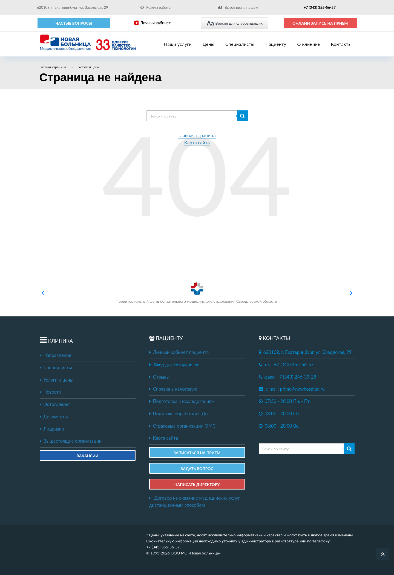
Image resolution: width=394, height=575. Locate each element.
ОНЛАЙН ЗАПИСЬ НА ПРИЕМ (320, 23)
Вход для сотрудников (176, 364)
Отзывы (159, 377)
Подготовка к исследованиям (182, 401)
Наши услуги (178, 44)
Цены (208, 44)
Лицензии (52, 429)
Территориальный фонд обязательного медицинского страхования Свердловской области (197, 293)
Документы (54, 416)
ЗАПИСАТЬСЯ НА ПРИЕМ (197, 452)
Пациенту (275, 44)
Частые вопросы (74, 23)
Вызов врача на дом (238, 7)
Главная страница (196, 135)
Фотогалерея (55, 404)
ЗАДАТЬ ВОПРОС (197, 468)
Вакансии (88, 455)
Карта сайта (197, 142)
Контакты (341, 44)
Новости (50, 392)
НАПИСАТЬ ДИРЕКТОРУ (197, 484)
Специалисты (239, 44)
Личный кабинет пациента (179, 352)
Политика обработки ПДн (178, 413)
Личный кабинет (152, 23)
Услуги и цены (56, 380)
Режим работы (155, 7)
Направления (55, 355)
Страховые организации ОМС (182, 426)
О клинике (308, 44)
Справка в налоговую (173, 389)
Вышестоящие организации (71, 441)
